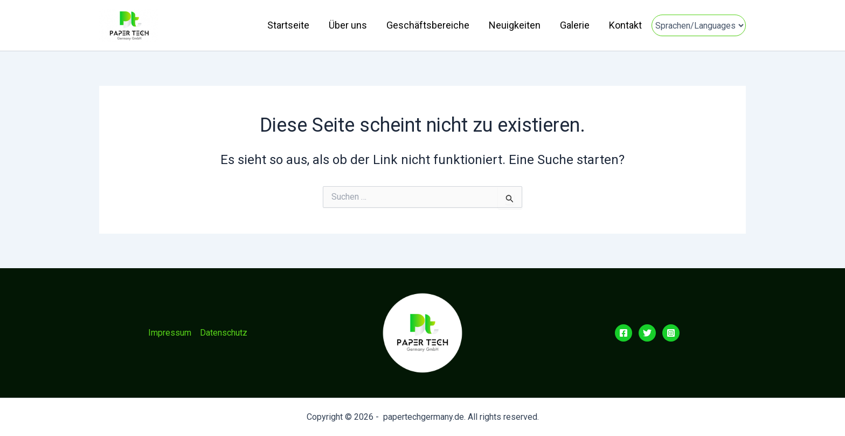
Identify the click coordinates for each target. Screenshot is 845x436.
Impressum (169, 333)
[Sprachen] (699, 25)
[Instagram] (671, 333)
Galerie (575, 25)
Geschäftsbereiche (427, 25)
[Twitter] (647, 333)
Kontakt (625, 25)
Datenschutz (223, 333)
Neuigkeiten (515, 25)
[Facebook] (623, 333)
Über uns (348, 25)
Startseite (288, 25)
